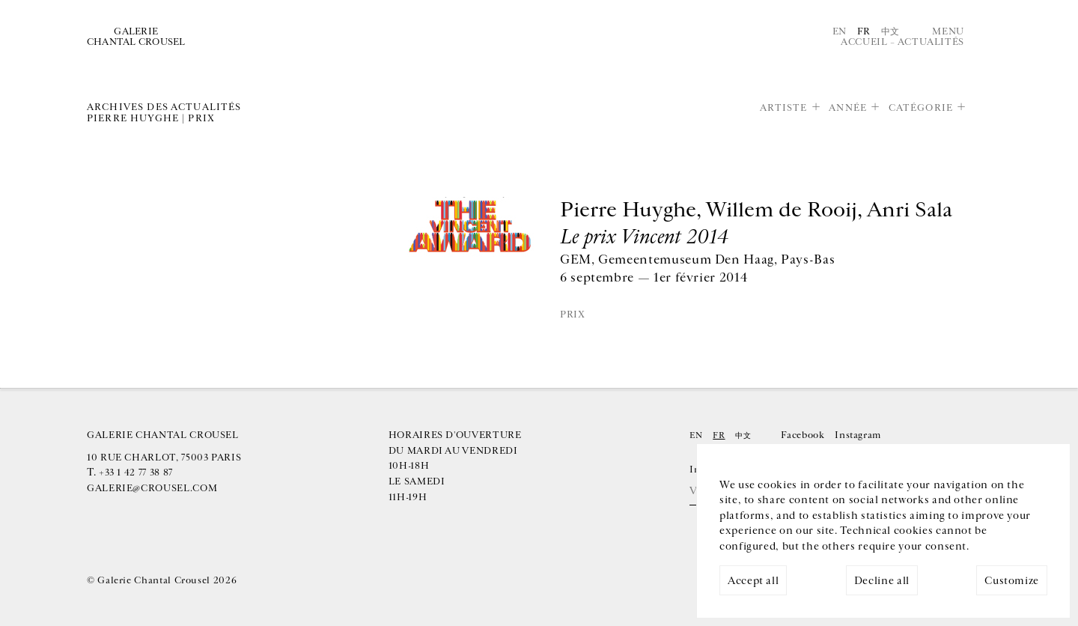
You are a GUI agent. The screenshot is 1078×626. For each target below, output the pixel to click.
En (839, 31)
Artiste (784, 108)
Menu (948, 31)
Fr (864, 31)
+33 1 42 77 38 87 (136, 472)
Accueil (864, 42)
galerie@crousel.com (152, 488)
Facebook (802, 435)
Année (848, 108)
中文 (890, 31)
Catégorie (921, 108)
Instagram (858, 435)
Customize (1011, 580)
